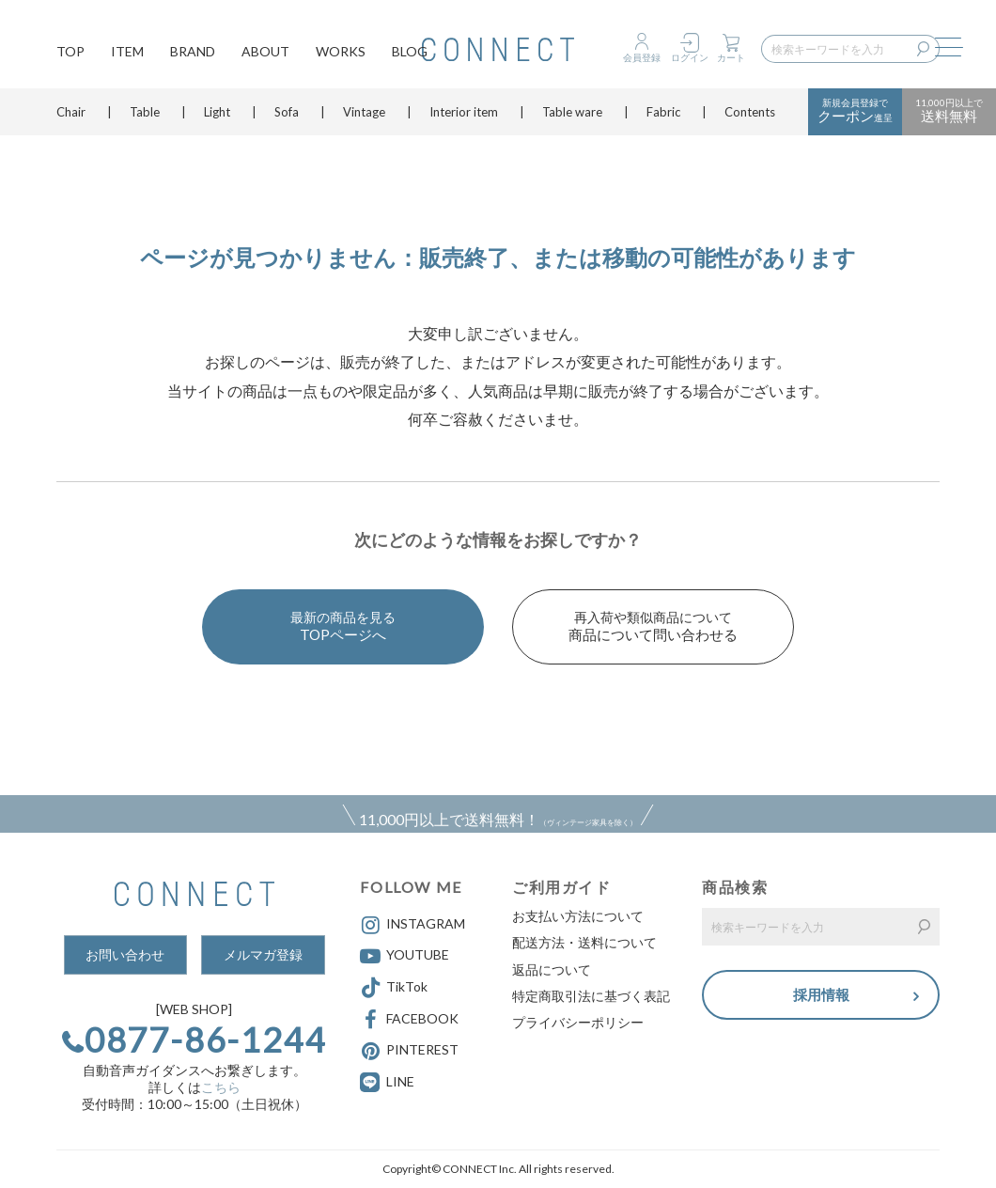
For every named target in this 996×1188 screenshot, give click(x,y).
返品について (551, 969)
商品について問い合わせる (653, 625)
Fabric (663, 117)
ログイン (689, 57)
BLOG (410, 52)
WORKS (341, 52)
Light (217, 117)
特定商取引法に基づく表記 (591, 996)
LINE (400, 1081)
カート (731, 57)
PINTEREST (409, 1050)
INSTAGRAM (412, 924)
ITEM (127, 52)
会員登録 (642, 57)
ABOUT (265, 52)
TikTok (394, 987)
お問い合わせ (125, 954)
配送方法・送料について (584, 942)
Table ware (572, 117)
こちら (221, 1087)
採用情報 (821, 995)
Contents (749, 117)
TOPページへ (343, 625)
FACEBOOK (409, 1019)
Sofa (286, 117)
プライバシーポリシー (578, 1022)
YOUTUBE (404, 956)
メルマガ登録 (263, 954)
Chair (71, 117)
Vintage (364, 117)
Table (145, 117)
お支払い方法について (578, 916)
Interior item (463, 117)
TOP (70, 52)
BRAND (192, 52)
